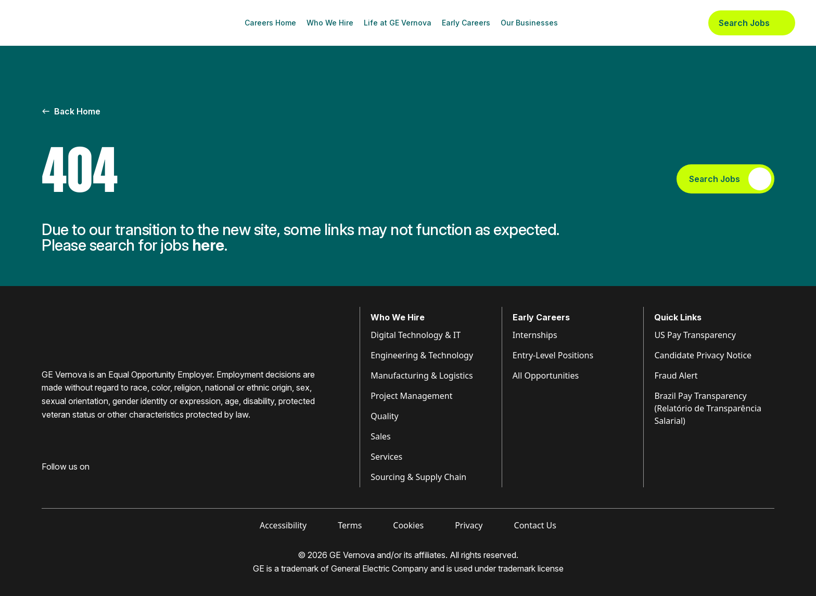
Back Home (71, 111)
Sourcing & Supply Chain (418, 477)
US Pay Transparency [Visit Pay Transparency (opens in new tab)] (694, 335)
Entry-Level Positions (553, 355)
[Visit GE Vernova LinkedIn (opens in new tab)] (64, 483)
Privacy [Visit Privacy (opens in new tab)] (468, 525)
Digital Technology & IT (416, 335)
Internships (535, 335)
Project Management (411, 395)
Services (386, 456)
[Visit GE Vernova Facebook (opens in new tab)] (46, 483)
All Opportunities (546, 375)
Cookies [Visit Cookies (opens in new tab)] (408, 525)
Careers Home (270, 22)
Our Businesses (529, 22)
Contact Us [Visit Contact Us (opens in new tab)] (535, 525)
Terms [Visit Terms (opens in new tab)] (350, 525)
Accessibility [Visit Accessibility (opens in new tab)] (283, 525)
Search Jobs (752, 23)
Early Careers (466, 22)
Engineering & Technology (422, 355)
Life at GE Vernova (397, 22)
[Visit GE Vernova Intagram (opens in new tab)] (83, 483)
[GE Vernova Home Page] (71, 23)
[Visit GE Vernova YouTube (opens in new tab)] (104, 483)
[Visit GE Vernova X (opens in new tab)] (124, 483)
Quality (385, 416)
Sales (381, 436)
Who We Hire (330, 22)
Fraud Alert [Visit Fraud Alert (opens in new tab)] (675, 375)
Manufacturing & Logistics (422, 375)
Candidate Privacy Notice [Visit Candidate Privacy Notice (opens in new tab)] (702, 355)
